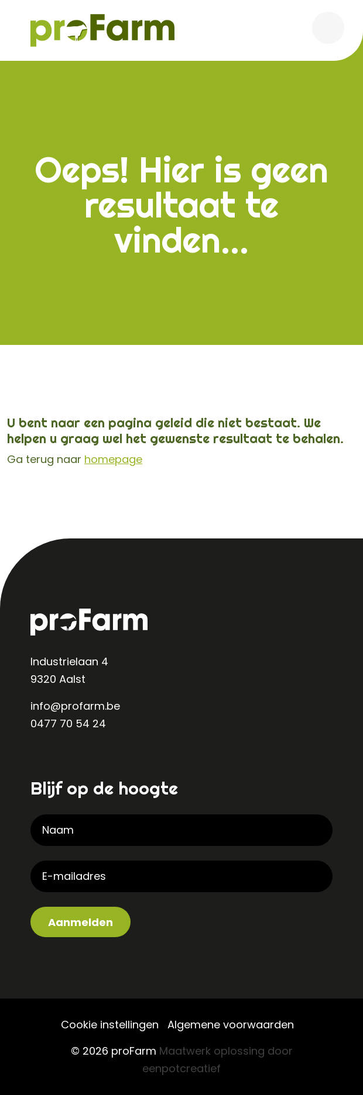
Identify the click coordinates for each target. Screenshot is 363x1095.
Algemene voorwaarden (230, 1024)
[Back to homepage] (102, 29)
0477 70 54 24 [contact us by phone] (68, 723)
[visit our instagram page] (65, 761)
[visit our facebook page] (89, 761)
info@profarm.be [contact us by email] (75, 706)
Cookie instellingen (110, 1024)
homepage (113, 459)
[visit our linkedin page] (42, 761)
